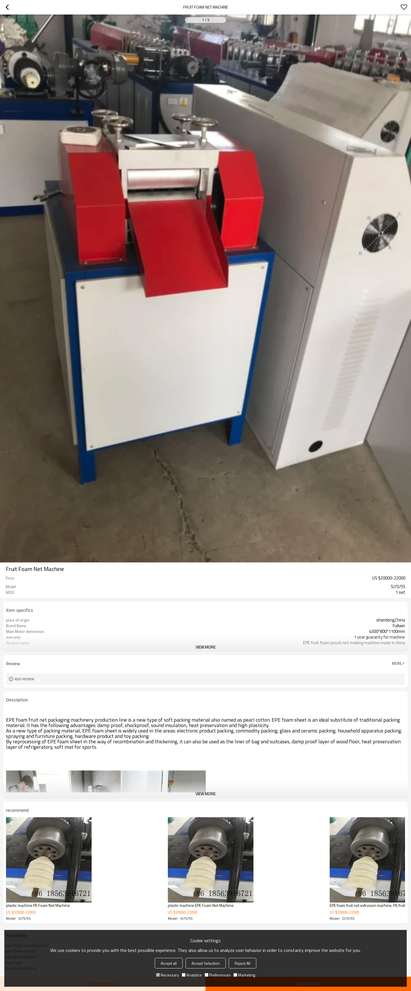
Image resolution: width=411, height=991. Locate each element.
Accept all (169, 963)
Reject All (242, 963)
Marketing (244, 975)
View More (205, 647)
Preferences (218, 975)
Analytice (192, 975)
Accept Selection (206, 963)
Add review (24, 679)
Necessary (167, 975)
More (397, 663)
